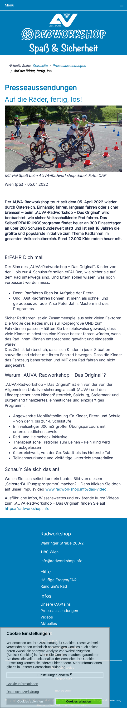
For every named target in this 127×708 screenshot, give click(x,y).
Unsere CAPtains (55, 604)
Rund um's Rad (53, 586)
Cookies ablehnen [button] (30, 701)
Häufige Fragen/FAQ (58, 579)
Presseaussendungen (59, 610)
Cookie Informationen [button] (22, 684)
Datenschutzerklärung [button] (22, 692)
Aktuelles (48, 623)
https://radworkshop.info (27, 508)
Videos (46, 617)
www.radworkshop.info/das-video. (76, 489)
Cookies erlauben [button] (78, 701)
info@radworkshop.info (61, 560)
